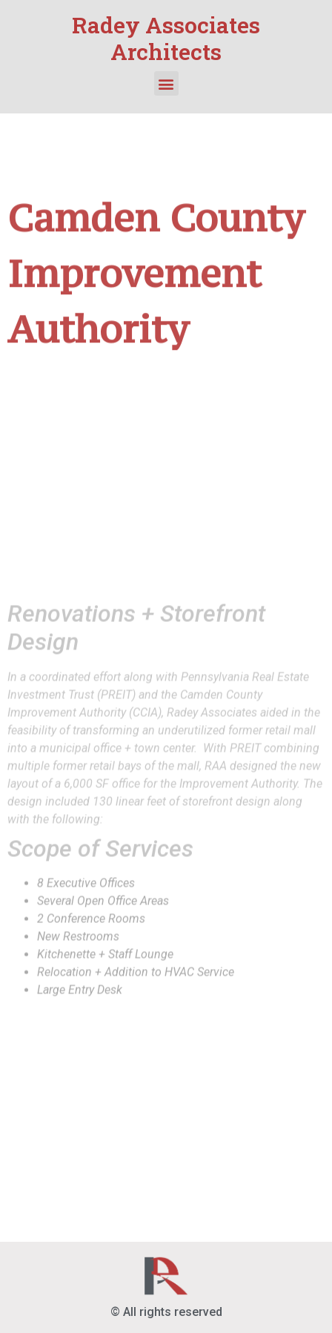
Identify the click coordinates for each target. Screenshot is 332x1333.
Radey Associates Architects (166, 38)
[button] (166, 83)
